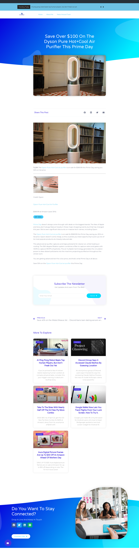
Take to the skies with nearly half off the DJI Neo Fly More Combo (50, 410)
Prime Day (37, 224)
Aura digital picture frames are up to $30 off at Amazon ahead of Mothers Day (50, 455)
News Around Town (64, 14)
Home (40, 14)
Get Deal (38, 217)
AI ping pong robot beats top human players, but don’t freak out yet (54, 7)
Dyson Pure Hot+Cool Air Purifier (45, 204)
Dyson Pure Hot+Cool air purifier (54, 167)
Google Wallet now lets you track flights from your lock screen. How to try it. (88, 410)
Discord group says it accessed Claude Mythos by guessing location (88, 363)
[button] (103, 7)
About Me (49, 14)
